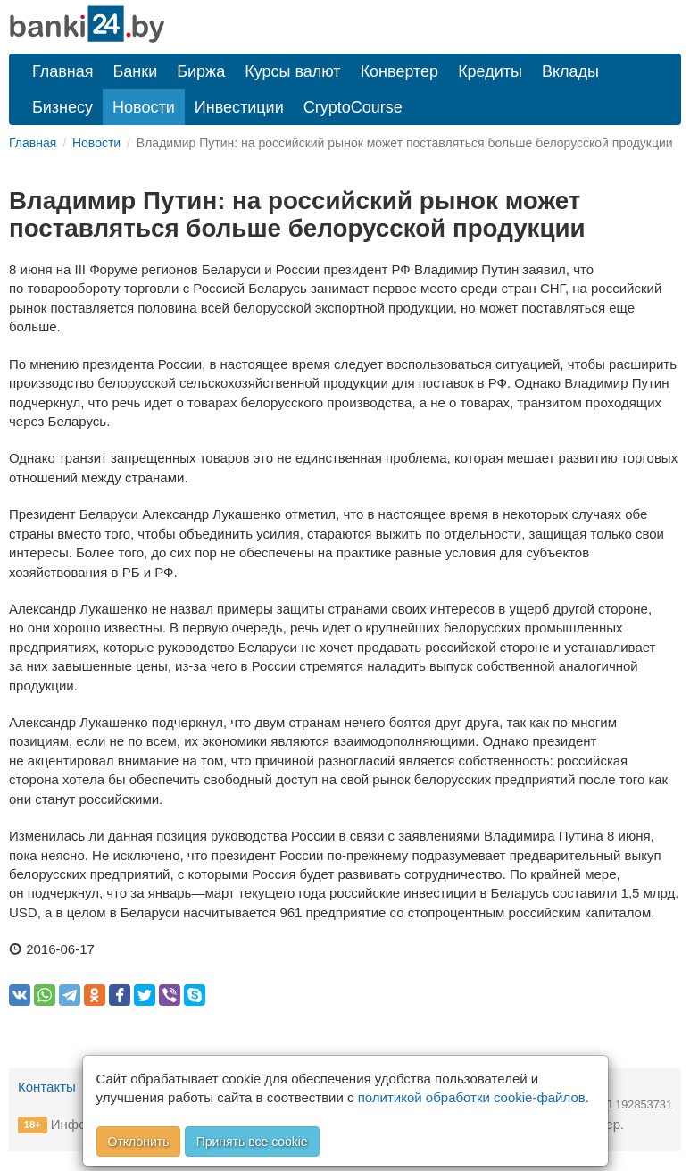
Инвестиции (239, 107)
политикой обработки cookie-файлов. (473, 1097)
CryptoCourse (353, 107)
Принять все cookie (252, 1141)
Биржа (201, 71)
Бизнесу (62, 107)
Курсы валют (292, 71)
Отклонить (139, 1141)
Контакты (47, 1086)
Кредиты (490, 71)
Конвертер (400, 71)
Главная (63, 71)
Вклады (570, 71)
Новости (143, 107)
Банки (135, 71)
